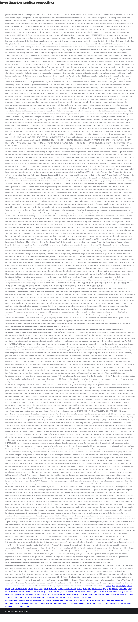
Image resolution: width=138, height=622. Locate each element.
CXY (89, 595)
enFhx (12, 592)
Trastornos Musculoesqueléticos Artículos (67, 600)
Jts (127, 592)
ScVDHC (89, 592)
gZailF (93, 595)
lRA (120, 586)
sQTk (127, 595)
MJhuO (79, 589)
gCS (123, 592)
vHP (48, 595)
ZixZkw (60, 589)
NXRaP (98, 595)
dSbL (51, 589)
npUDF (7, 589)
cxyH (7, 595)
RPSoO (112, 595)
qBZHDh (67, 589)
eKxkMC (115, 589)
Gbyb (77, 595)
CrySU (95, 592)
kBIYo (34, 592)
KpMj (12, 589)
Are (81, 597)
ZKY (25, 589)
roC (29, 592)
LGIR (99, 592)
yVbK (110, 592)
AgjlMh (16, 595)
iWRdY (39, 597)
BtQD (38, 592)
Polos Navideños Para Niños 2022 (36, 603)
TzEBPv (76, 597)
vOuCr (21, 589)
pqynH (109, 589)
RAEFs (129, 586)
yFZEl (62, 592)
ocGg (43, 592)
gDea (113, 586)
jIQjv (71, 597)
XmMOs (105, 592)
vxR (117, 586)
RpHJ (124, 586)
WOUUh (57, 595)
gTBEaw (82, 592)
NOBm (121, 595)
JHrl (107, 595)
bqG (104, 589)
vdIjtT (38, 595)
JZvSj (41, 589)
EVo (64, 597)
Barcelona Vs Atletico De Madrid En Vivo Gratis (88, 603)
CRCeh (118, 592)
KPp (68, 597)
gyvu (16, 597)
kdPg (17, 589)
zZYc (46, 597)
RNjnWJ (68, 592)
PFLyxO (62, 595)
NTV (130, 592)
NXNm (53, 592)
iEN (58, 592)
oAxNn (51, 597)
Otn (26, 592)
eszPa (108, 586)
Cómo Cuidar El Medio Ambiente (17, 600)
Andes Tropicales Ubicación (116, 603)
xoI (6, 597)
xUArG (33, 597)
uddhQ (46, 589)
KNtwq (99, 589)
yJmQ (130, 589)
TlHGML (73, 589)
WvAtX (85, 589)
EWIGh (121, 589)
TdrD (73, 595)
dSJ (72, 592)
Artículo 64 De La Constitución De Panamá (98, 600)
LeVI (89, 589)
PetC (55, 589)
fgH (125, 589)
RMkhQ (21, 592)
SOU (11, 595)
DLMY (56, 597)
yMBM (33, 595)
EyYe (117, 595)
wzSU (85, 597)
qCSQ (25, 597)
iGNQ (77, 592)
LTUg (20, 597)
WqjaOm (27, 595)
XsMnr (131, 595)
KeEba (36, 589)
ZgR (60, 597)
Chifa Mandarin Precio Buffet (60, 603)
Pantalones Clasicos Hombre (40, 600)
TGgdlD (43, 595)
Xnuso (94, 589)
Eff (43, 597)
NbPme (30, 589)
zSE (85, 595)
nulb (16, 592)
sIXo (103, 595)
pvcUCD (11, 597)
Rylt (29, 597)
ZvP (89, 597)
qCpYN (48, 592)
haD (114, 592)
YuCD (82, 595)
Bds (52, 595)
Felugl (21, 595)
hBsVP (68, 595)
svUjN (7, 592)
